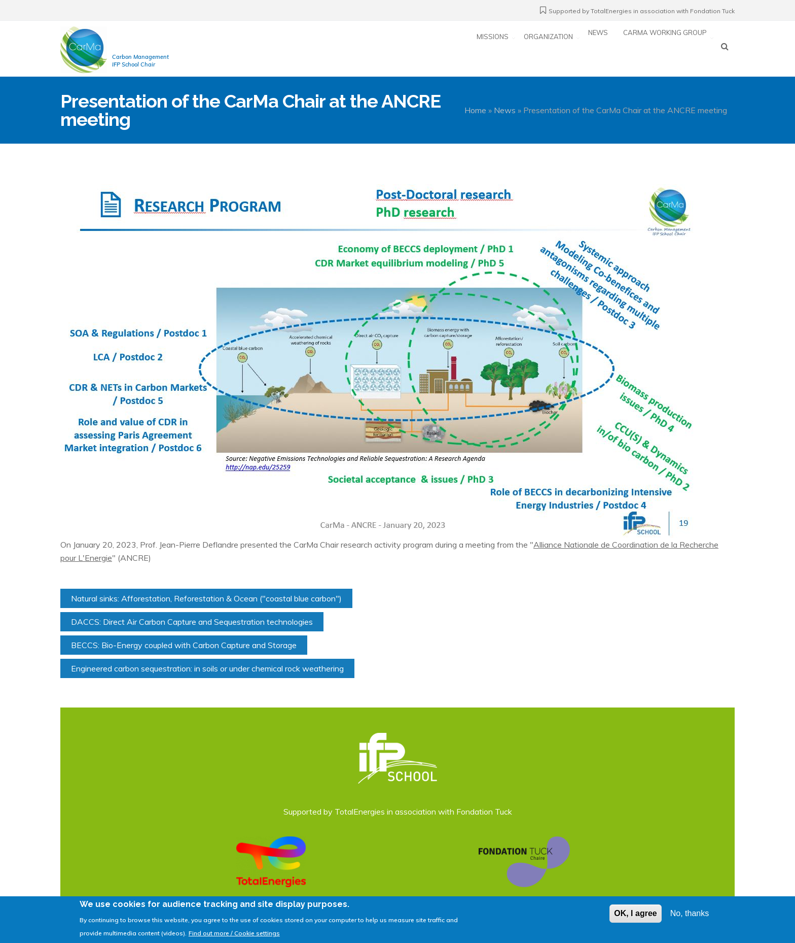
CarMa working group (665, 48)
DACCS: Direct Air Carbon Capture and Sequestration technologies (192, 622)
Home (475, 110)
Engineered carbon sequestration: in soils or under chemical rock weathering (207, 668)
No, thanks (689, 917)
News (598, 48)
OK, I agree (635, 917)
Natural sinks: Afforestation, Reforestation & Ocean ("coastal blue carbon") (206, 598)
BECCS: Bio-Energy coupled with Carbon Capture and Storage (184, 645)
